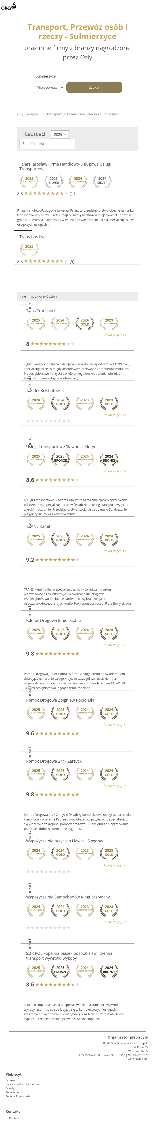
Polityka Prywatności (18, 1096)
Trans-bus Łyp (32, 236)
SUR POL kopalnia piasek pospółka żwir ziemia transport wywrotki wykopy (69, 956)
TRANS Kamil (38, 526)
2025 (58, 134)
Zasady (10, 1088)
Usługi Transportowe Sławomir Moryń (61, 446)
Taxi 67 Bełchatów (43, 390)
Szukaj (94, 87)
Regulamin (12, 1092)
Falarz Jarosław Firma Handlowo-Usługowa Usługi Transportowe (65, 166)
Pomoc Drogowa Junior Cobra (54, 620)
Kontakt (14, 1118)
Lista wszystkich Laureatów (22, 1084)
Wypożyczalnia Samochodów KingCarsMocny (68, 897)
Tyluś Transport (40, 310)
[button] (75, 335)
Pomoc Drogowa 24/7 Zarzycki (54, 761)
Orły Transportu (28, 114)
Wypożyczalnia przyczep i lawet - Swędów (64, 840)
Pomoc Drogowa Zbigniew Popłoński (60, 700)
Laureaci (11, 1080)
